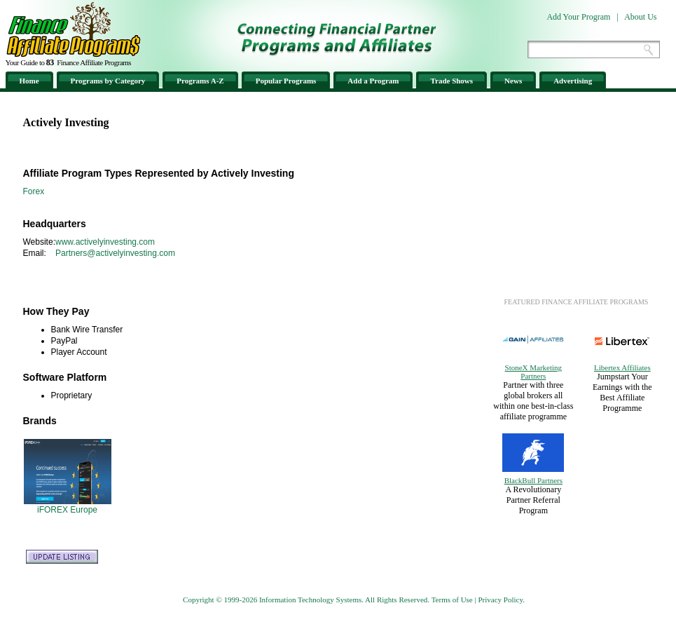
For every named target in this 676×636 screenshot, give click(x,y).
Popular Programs (286, 80)
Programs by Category (108, 80)
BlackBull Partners (533, 480)
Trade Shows (451, 80)
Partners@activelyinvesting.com (115, 253)
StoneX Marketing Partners (534, 371)
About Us (640, 17)
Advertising (572, 80)
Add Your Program (578, 17)
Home (29, 80)
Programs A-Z (200, 80)
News (513, 80)
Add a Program (373, 80)
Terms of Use (452, 599)
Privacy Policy (500, 599)
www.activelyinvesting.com (105, 242)
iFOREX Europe (67, 510)
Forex (34, 191)
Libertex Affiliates (622, 367)
